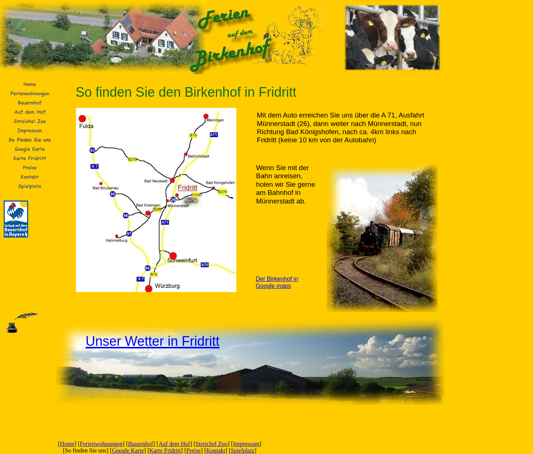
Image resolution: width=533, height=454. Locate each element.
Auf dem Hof (174, 444)
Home (67, 444)
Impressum (246, 444)
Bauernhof (140, 444)
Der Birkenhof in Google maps (277, 282)
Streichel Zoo (212, 444)
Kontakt (216, 450)
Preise (193, 450)
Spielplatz (242, 450)
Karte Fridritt (165, 450)
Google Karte (128, 450)
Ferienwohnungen (101, 444)
